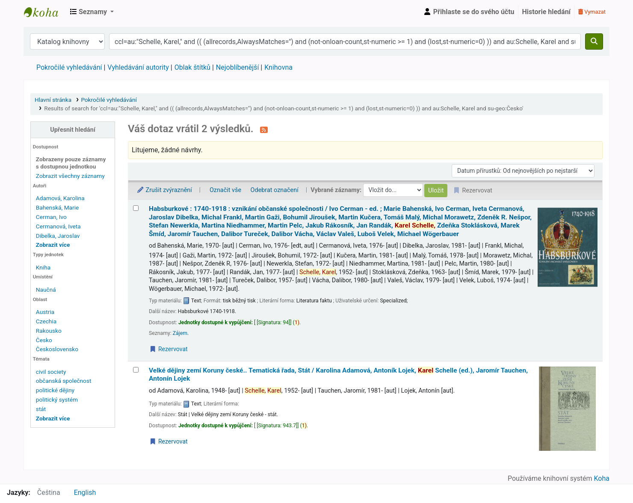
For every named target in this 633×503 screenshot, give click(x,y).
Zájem (180, 333)
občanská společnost (64, 380)
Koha (601, 478)
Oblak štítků (192, 67)
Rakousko (49, 330)
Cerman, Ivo (51, 216)
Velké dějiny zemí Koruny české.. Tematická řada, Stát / (338, 374)
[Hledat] (594, 41)
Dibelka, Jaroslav (58, 235)
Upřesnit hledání (72, 129)
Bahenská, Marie (57, 207)
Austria (45, 311)
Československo (57, 349)
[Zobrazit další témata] (53, 418)
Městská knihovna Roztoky (45, 12)
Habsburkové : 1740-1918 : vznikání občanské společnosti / (340, 221)
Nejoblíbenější (237, 67)
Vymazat (592, 12)
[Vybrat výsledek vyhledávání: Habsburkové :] (136, 208)
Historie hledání (546, 12)
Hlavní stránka (53, 99)
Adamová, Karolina (60, 198)
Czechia (46, 321)
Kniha (43, 267)
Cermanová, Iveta (58, 226)
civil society (51, 371)
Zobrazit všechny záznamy (70, 175)
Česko (44, 340)
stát (41, 408)
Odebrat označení (275, 190)
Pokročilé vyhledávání (69, 67)
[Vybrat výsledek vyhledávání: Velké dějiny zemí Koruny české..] (136, 370)
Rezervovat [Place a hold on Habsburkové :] (168, 349)
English (85, 492)
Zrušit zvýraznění (164, 190)
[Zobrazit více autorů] (53, 244)
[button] (92, 12)
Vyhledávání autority (138, 67)
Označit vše (225, 190)
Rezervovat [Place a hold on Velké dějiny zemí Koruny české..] (168, 441)
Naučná (46, 289)
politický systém (57, 399)
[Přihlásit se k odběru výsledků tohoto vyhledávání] (264, 129)
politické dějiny (55, 390)
